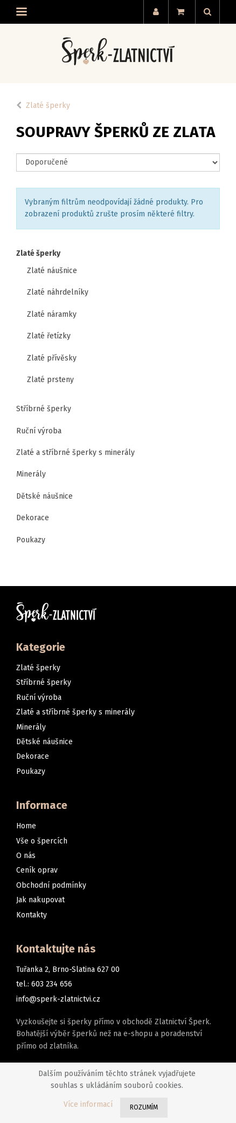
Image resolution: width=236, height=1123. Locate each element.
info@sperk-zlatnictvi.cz (58, 999)
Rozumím (144, 1107)
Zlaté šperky (48, 105)
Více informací (88, 1104)
